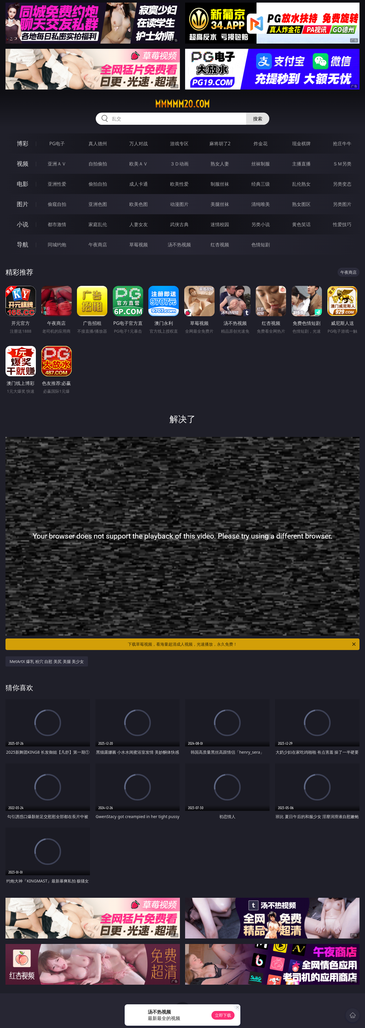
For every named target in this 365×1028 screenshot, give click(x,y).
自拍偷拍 (98, 164)
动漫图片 (179, 204)
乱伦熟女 (301, 184)
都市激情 (57, 224)
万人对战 (138, 143)
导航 (22, 244)
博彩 (22, 143)
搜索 (257, 119)
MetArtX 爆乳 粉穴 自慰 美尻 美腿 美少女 (47, 661)
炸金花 (261, 143)
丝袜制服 (260, 164)
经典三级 (260, 184)
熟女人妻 (220, 164)
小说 (22, 224)
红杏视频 (220, 244)
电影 (22, 184)
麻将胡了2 (220, 143)
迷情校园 (220, 224)
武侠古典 (179, 224)
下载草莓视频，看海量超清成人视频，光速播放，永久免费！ (242, 644)
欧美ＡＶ (138, 164)
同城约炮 (57, 244)
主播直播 (301, 164)
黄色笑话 (301, 224)
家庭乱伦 (98, 224)
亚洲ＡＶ (57, 164)
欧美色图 (138, 204)
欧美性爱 (179, 184)
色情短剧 (260, 244)
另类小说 (260, 224)
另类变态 (342, 184)
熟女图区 (301, 204)
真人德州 (98, 143)
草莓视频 (138, 244)
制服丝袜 (220, 184)
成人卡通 (138, 184)
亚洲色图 (98, 204)
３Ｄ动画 (179, 164)
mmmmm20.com (182, 104)
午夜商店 (98, 244)
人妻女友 (138, 224)
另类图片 (342, 204)
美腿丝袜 (220, 204)
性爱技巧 (342, 224)
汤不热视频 (179, 244)
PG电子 (57, 143)
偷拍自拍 (98, 184)
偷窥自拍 (57, 204)
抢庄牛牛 (342, 143)
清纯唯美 (260, 204)
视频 (22, 163)
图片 (22, 204)
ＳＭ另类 (342, 164)
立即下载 (223, 1015)
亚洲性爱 (57, 184)
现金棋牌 (301, 143)
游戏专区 (179, 143)
